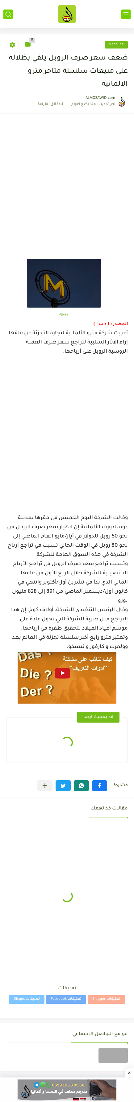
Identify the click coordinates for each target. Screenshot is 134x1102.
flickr (64, 315)
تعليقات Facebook (66, 999)
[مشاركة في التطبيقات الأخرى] (44, 785)
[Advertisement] (67, 189)
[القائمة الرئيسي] (126, 14)
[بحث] (8, 14)
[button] (99, 785)
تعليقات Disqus (27, 999)
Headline (116, 45)
